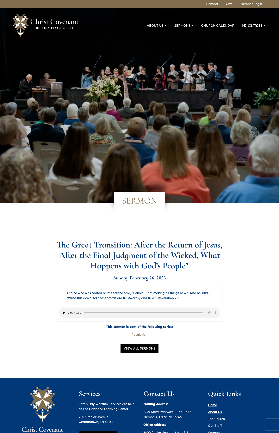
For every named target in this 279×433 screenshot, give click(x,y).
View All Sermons (139, 348)
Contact (212, 4)
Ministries (252, 25)
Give (229, 4)
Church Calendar (217, 25)
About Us (155, 25)
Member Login (251, 4)
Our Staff (215, 426)
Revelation (139, 335)
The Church (216, 419)
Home (212, 405)
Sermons (182, 25)
